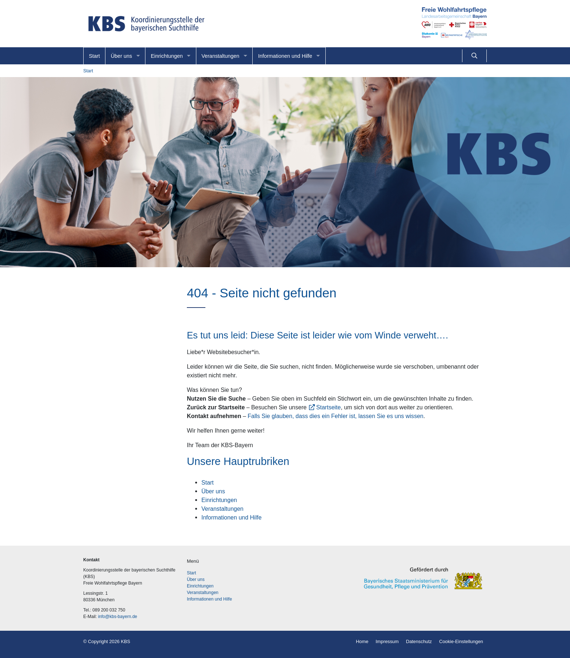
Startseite (328, 407)
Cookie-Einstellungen (461, 641)
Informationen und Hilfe (285, 56)
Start (94, 56)
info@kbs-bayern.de (117, 616)
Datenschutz (419, 641)
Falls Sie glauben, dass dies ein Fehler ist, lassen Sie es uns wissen (335, 416)
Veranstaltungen (220, 56)
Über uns (121, 56)
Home (362, 641)
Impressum (387, 641)
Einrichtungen (167, 56)
